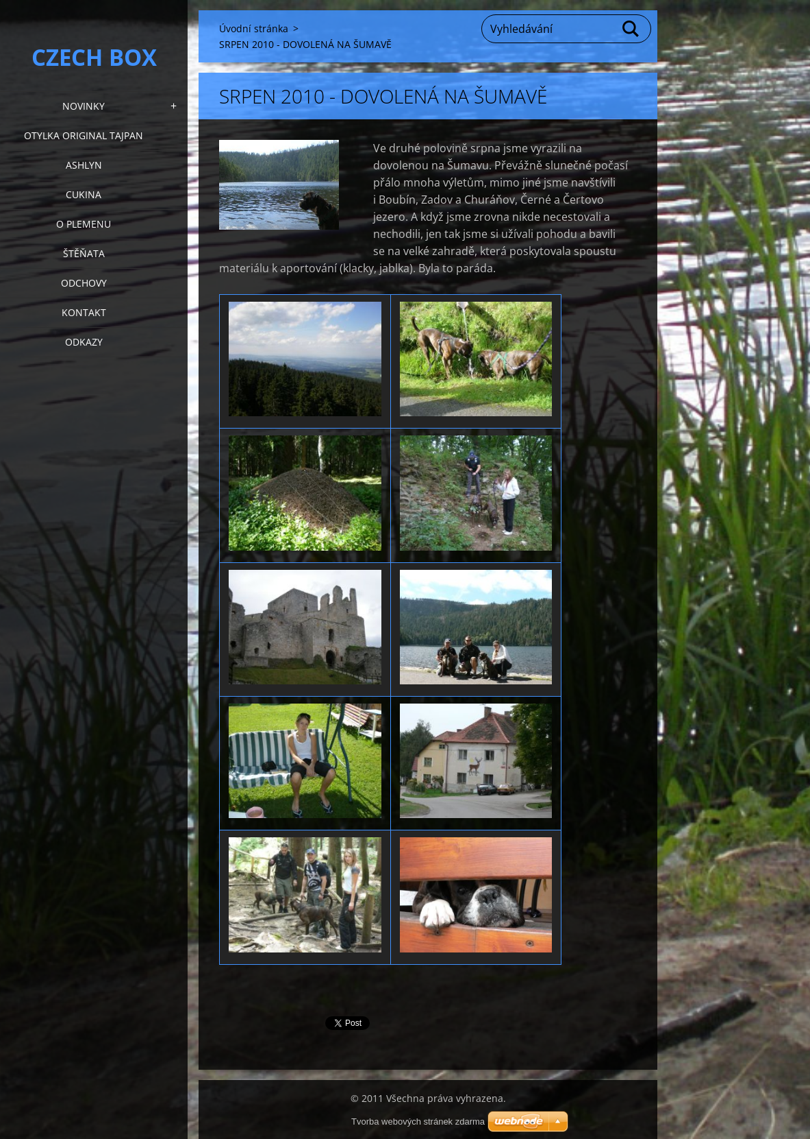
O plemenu (83, 223)
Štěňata (84, 253)
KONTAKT (84, 312)
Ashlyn (84, 164)
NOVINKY (83, 105)
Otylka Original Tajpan (83, 135)
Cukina (83, 194)
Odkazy (84, 341)
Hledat (631, 29)
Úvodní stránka (253, 28)
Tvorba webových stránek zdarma (418, 1121)
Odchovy (84, 282)
